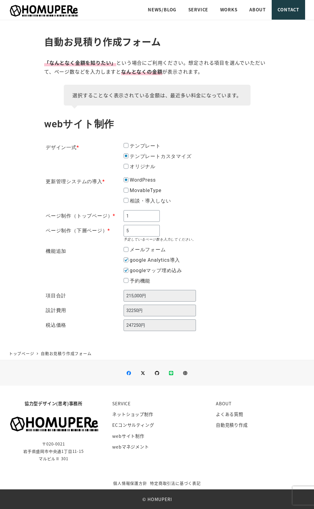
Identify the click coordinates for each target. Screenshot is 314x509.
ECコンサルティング (133, 425)
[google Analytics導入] (126, 259)
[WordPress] (126, 179)
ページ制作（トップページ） (80, 216)
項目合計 (56, 296)
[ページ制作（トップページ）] (142, 216)
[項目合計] (160, 296)
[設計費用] (160, 310)
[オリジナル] (126, 166)
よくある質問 (229, 414)
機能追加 (56, 251)
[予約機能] (126, 280)
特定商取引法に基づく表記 (175, 483)
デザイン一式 (62, 147)
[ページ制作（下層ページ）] (142, 231)
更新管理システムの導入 (75, 181)
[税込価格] (160, 325)
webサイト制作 (128, 436)
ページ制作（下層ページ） (78, 230)
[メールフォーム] (126, 249)
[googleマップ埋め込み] (126, 270)
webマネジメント (130, 447)
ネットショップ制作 (132, 414)
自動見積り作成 (232, 425)
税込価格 (56, 325)
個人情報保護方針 (130, 483)
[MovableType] (126, 190)
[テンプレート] (126, 145)
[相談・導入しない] (126, 200)
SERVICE (121, 403)
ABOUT (224, 403)
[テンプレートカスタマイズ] (126, 155)
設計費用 (56, 310)
